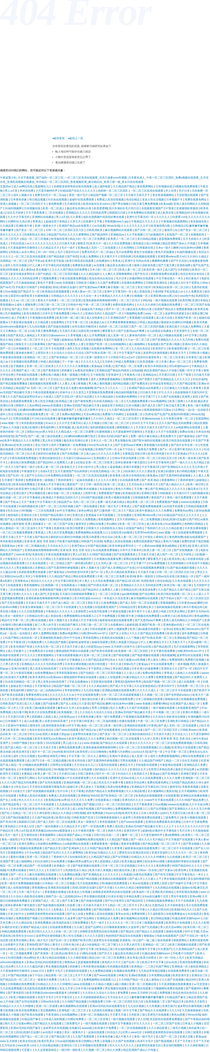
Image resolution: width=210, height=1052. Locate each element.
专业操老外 (106, 488)
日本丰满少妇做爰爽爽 (145, 668)
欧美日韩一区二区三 (196, 927)
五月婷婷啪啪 (176, 563)
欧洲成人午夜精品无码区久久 (61, 497)
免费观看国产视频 (109, 493)
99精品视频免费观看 (14, 931)
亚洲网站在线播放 (43, 216)
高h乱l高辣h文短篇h (65, 287)
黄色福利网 (47, 427)
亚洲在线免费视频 (190, 962)
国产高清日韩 (8, 821)
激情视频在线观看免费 (44, 383)
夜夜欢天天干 (178, 352)
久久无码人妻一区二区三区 (112, 563)
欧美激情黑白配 (161, 225)
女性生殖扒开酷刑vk (84, 326)
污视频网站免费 (134, 313)
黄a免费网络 (173, 834)
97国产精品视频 (97, 545)
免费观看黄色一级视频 (40, 480)
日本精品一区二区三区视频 (59, 883)
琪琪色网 (126, 256)
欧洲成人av (98, 322)
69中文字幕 (192, 931)
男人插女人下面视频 (93, 786)
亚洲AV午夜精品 (18, 725)
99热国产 (86, 541)
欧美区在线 (63, 817)
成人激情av (27, 269)
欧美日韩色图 (156, 453)
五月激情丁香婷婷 (13, 480)
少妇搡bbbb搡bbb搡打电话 (34, 409)
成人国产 (170, 269)
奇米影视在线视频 (32, 423)
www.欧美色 (23, 554)
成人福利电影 (102, 186)
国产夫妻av (166, 870)
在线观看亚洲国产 (152, 208)
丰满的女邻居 (10, 927)
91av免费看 (58, 861)
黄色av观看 (178, 1014)
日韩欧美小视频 (86, 282)
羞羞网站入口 (43, 186)
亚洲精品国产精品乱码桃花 (113, 370)
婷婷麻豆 (67, 370)
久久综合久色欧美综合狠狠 (169, 716)
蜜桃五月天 (160, 642)
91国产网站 (12, 637)
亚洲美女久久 (169, 668)
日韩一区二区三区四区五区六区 (65, 230)
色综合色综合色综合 (192, 273)
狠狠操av (150, 935)
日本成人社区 (26, 826)
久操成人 (49, 396)
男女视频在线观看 (175, 878)
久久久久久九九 (91, 361)
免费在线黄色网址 (196, 199)
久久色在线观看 (37, 563)
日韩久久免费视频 (85, 519)
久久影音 (190, 401)
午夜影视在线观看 (22, 322)
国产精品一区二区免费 (129, 366)
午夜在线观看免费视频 (73, 278)
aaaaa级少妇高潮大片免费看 (99, 1027)
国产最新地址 (187, 436)
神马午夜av (200, 738)
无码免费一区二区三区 (191, 685)
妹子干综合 (126, 449)
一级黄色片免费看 (146, 449)
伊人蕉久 (85, 580)
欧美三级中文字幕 (83, 949)
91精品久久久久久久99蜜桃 (148, 856)
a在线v (80, 462)
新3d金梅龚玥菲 (82, 558)
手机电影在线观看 (27, 374)
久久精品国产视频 (55, 642)
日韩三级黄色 (86, 773)
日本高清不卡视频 (197, 563)
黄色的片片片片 (112, 962)
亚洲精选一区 (180, 966)
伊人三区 (19, 707)
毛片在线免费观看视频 (51, 778)
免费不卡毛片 (55, 970)
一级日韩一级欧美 (70, 1049)
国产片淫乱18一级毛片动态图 (74, 396)
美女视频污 (43, 269)
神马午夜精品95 (193, 607)
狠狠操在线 (172, 699)
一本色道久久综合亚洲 (115, 598)
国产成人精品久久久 (173, 484)
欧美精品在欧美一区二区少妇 (171, 287)
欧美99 (131, 576)
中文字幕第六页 (47, 501)
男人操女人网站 (158, 659)
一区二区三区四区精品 (118, 804)
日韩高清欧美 (94, 230)
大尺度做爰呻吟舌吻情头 (23, 247)
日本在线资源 (19, 808)
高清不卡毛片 (46, 997)
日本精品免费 (132, 896)
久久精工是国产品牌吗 (88, 927)
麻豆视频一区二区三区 (122, 287)
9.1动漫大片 (18, 791)
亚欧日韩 (140, 453)
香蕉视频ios (7, 304)
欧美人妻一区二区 (130, 269)
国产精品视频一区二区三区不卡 (161, 843)
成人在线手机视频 (83, 808)
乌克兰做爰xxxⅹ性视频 (132, 659)
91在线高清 (194, 913)
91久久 (4, 808)
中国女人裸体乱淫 (156, 537)
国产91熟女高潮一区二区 (101, 352)
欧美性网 (184, 300)
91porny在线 (113, 813)
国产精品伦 (127, 931)
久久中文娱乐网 (199, 804)
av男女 (65, 799)
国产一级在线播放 (87, 506)
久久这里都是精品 (145, 685)
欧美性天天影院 (10, 773)
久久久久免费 (172, 778)
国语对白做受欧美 (21, 295)
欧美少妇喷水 (25, 445)
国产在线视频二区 (73, 453)
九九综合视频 (37, 326)
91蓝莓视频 (86, 449)
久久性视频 (153, 1006)
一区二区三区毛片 (129, 300)
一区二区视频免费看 (20, 953)
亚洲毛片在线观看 (158, 1014)
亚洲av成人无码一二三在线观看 (97, 247)
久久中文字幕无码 (19, 216)
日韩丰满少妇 (71, 944)
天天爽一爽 (141, 488)
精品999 (191, 979)
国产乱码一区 (16, 475)
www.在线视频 (65, 282)
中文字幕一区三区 (78, 322)
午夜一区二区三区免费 (97, 304)
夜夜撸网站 (168, 480)
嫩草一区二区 (130, 834)
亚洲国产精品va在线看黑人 (76, 225)
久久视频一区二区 (153, 694)
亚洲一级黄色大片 (46, 225)
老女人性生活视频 (153, 199)
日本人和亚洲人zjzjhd (154, 813)
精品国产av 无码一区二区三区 (34, 388)
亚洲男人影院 (190, 396)
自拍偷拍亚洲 (78, 856)
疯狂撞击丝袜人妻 (93, 699)
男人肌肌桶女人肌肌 (39, 716)
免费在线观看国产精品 (147, 541)
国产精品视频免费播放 (14, 383)
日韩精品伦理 (129, 589)
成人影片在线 (164, 317)
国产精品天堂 (53, 848)
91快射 (98, 541)
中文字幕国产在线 (130, 352)
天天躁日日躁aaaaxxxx (51, 335)
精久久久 (11, 1023)
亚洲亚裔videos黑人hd (172, 256)
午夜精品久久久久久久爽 (114, 295)
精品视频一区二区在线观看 (123, 738)
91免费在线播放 (17, 870)
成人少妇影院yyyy (91, 646)
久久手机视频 (135, 234)
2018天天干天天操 (143, 423)
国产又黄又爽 (166, 265)
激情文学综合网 (185, 769)
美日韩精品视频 (147, 238)
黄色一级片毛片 (79, 195)
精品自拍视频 (57, 957)
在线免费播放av (45, 672)
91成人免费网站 (90, 256)
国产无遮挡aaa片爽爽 (92, 287)
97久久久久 (166, 392)
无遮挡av (6, 186)
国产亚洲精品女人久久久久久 (173, 379)
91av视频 (10, 291)
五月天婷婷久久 (193, 238)
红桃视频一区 (140, 295)
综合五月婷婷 (15, 212)
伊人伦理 (171, 190)
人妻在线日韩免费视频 (22, 462)
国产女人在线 (119, 633)
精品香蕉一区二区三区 (141, 501)
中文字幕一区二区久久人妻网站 (88, 756)
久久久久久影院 (94, 935)
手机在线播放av (79, 681)
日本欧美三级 (137, 1014)
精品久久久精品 (62, 813)
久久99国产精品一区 (131, 979)
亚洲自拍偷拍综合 (50, 458)
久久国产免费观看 (108, 282)
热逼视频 (153, 344)
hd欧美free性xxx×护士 (95, 633)
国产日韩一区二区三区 (148, 230)
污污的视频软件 (155, 234)
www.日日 (38, 970)
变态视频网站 (48, 1010)
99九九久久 (7, 567)
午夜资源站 (53, 1014)
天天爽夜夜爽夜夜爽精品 (122, 322)
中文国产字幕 (201, 440)
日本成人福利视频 (54, 1019)
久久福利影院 (156, 913)
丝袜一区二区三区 (67, 931)
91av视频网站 (159, 401)
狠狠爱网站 (180, 940)
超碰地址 (66, 339)
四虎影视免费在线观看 (165, 273)
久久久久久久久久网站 (38, 558)
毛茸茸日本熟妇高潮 (161, 769)
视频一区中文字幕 (190, 370)
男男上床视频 (100, 707)
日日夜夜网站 (37, 344)
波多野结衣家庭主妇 (177, 313)
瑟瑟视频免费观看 (170, 238)
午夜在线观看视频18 (45, 392)
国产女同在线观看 (50, 782)
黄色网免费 (55, 203)
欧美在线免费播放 (24, 484)
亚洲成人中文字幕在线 (51, 484)
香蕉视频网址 (106, 519)
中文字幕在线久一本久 (170, 278)
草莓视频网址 (168, 602)
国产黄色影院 (51, 370)
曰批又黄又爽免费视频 (145, 203)
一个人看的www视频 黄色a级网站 (157, 545)
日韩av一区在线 (148, 870)
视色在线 (6, 484)
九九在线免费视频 (11, 988)
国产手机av (36, 260)
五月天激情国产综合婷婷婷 (71, 471)
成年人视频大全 (23, 195)
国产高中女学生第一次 (66, 309)
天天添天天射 (70, 646)
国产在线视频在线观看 (41, 791)
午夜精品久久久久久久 (145, 221)
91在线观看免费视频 (105, 550)
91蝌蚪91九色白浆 (19, 221)
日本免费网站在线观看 (142, 212)
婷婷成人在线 (16, 949)
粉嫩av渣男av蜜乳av (80, 861)
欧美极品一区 (185, 576)
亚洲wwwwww (150, 418)
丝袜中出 (65, 392)
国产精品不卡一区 (29, 291)
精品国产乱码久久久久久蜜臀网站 (69, 234)
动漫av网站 (25, 1023)
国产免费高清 (140, 383)
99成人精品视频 (149, 322)
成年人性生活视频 (16, 265)
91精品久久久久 (107, 852)
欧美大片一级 (98, 243)
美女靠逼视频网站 (163, 195)
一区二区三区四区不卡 (33, 203)
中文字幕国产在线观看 (180, 839)
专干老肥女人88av (197, 282)
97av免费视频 (157, 563)
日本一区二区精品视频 (19, 738)
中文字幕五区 (64, 997)
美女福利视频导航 (199, 878)
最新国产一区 (75, 484)
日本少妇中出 (86, 466)
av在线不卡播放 (52, 1032)
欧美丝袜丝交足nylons (97, 203)
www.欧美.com (26, 1045)
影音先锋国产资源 (21, 646)
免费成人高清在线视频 (110, 199)
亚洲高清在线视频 (112, 637)
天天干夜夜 (77, 791)
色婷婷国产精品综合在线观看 (124, 935)
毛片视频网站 (13, 313)
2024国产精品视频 (92, 497)
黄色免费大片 (168, 436)
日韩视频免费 (141, 497)
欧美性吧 (83, 751)
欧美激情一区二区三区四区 (132, 650)
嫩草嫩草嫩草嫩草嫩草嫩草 (75, 418)
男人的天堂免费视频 (61, 532)
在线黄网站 (58, 322)
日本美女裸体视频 (196, 528)
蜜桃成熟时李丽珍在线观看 (73, 650)
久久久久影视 (10, 699)
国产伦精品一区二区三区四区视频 (58, 273)
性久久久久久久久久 (31, 799)
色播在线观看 (127, 721)
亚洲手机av (78, 545)
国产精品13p (89, 729)
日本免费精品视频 (160, 975)
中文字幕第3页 (44, 449)
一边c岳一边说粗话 (197, 409)
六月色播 (183, 388)
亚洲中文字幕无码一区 (140, 216)
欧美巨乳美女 (130, 813)
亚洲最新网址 (16, 852)
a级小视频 (121, 984)
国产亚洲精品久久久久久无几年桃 (173, 339)
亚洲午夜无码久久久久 (188, 449)
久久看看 (76, 216)
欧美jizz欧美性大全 (68, 953)
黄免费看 (123, 992)
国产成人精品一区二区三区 (69, 602)
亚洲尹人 (19, 379)
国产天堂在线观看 (13, 602)
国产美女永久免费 (66, 388)
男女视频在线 (123, 440)
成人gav (91, 453)
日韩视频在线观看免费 (120, 699)
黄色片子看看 (46, 282)
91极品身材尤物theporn (186, 918)
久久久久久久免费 (82, 799)
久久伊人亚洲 (150, 738)
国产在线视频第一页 (186, 550)
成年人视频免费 (27, 304)
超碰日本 (73, 786)
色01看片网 (20, 712)
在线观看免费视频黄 (190, 532)
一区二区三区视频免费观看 (17, 532)
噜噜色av (70, 962)
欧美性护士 (160, 348)
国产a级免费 (51, 703)
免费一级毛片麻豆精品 (144, 436)
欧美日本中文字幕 (153, 962)
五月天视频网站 (188, 791)
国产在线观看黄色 (125, 554)
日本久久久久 (145, 865)
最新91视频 (17, 856)
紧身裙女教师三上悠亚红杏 (33, 352)
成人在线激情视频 (19, 887)
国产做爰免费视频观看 (148, 506)
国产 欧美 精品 (150, 480)
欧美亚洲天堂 (21, 751)
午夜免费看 (66, 878)
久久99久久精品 (197, 256)
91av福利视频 (65, 1041)
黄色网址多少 (146, 607)
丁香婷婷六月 (153, 528)
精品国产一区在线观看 (38, 865)
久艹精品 (129, 510)
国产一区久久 (19, 874)
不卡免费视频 (107, 615)
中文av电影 (33, 852)
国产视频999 (194, 988)
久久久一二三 (118, 388)
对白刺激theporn (179, 366)
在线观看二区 (135, 414)
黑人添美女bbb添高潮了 (45, 668)
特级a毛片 (130, 664)
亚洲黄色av (22, 580)
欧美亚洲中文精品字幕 (30, 488)
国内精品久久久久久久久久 (111, 769)
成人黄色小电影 (157, 611)
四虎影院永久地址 (35, 234)
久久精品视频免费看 (79, 909)
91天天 (171, 453)
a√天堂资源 (201, 984)
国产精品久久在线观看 (114, 742)
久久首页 (79, 392)
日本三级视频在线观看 (60, 488)
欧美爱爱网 (100, 208)
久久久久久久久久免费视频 (73, 366)
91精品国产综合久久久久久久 (78, 190)
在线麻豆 (74, 1027)
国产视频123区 (92, 804)
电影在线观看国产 (63, 409)
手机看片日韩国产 (26, 287)
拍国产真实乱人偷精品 (22, 335)
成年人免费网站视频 (45, 633)
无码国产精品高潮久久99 (55, 515)
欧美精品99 (185, 615)
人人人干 (169, 826)
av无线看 (99, 225)
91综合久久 (125, 773)
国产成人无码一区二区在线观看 (31, 309)
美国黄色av (9, 545)
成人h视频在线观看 (171, 335)
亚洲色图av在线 (173, 624)
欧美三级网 (176, 401)
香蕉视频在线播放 (55, 891)
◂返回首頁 (58, 138)
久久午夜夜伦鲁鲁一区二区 (177, 418)
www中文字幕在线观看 (160, 799)
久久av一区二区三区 (23, 300)
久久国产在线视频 (169, 396)
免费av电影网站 (72, 414)
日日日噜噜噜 (98, 751)
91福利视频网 (13, 208)
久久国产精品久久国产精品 (175, 589)
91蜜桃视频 (42, 295)
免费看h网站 (160, 703)
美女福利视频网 (125, 949)
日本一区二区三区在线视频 (119, 865)
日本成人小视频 (192, 1023)
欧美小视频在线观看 (118, 497)
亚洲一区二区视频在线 (143, 984)
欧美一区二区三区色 (132, 523)
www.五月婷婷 (113, 646)
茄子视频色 (17, 366)
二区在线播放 (55, 212)
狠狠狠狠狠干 (144, 887)
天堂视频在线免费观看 (100, 392)
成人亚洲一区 (116, 335)
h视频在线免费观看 (186, 186)
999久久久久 (37, 870)
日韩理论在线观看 (61, 764)
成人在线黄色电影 (193, 558)
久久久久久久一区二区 (184, 852)
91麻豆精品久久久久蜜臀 (138, 677)
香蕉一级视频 (70, 374)
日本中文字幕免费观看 (56, 313)
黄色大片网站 (123, 488)
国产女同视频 (159, 808)
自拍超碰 (136, 370)
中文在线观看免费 (162, 664)
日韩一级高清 (94, 484)
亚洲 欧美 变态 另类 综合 (75, 550)
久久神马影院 (42, 813)
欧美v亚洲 (173, 633)
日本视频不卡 (174, 199)
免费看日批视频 (195, 659)
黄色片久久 (44, 909)
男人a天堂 (11, 190)
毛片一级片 (68, 247)
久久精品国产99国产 (151, 760)
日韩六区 (99, 834)
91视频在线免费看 (169, 304)
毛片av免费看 (124, 252)
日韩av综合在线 (166, 576)
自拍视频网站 (118, 344)
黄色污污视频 (171, 541)
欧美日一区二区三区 (195, 856)
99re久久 (78, 313)
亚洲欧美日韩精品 (178, 721)
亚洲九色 (78, 515)
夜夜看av (153, 475)
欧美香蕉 (116, 475)
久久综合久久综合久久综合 (68, 352)
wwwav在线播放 (52, 405)
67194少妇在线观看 (44, 418)
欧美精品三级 (64, 401)
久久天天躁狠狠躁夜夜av (90, 997)
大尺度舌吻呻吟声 (47, 190)
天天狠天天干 (110, 256)
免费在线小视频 (50, 374)
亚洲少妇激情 (30, 427)
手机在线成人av (20, 243)
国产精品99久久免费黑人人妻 (66, 344)
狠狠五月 (83, 243)
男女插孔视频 (121, 668)
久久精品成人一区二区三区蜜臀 (75, 431)
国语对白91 (72, 252)
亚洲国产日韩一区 (106, 449)
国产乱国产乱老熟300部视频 (172, 414)
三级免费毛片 (171, 817)
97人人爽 (35, 265)
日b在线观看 (53, 742)
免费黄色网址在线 (37, 694)
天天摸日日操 (67, 773)
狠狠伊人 (22, 405)
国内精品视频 (121, 383)
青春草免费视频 (131, 843)
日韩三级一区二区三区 (52, 304)
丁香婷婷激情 (63, 480)
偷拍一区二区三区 (92, 725)
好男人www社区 (132, 1032)
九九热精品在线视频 (69, 804)
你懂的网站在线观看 (141, 278)
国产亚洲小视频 (171, 344)
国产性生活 (141, 273)
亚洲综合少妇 (29, 515)
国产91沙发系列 (115, 900)
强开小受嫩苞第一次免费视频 (69, 445)
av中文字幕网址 (67, 510)
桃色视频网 (86, 388)
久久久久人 (163, 216)
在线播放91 (103, 260)
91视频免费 (35, 642)
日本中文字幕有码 (158, 462)
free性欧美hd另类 (78, 572)
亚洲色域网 (184, 265)
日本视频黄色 (21, 348)
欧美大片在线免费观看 (43, 712)
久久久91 (174, 1010)
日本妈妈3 (184, 269)
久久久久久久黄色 (109, 453)
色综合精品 (133, 199)
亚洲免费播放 (43, 922)
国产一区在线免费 (93, 826)
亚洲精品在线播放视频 (194, 795)
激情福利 (13, 515)
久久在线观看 (99, 778)
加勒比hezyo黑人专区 (40, 431)
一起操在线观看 (84, 480)
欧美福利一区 (142, 891)
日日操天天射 (67, 243)
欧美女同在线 (77, 760)
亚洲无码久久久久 (133, 799)
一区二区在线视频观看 (133, 1027)
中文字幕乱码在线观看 (57, 265)
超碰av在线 (189, 887)
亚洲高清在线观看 (59, 887)
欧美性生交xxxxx (23, 935)
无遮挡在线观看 (113, 339)
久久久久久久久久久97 (135, 225)
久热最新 (126, 874)
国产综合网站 (147, 593)
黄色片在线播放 (144, 252)
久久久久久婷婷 (147, 304)
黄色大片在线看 (48, 300)
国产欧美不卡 (202, 690)
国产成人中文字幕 (121, 685)
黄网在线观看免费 (134, 558)
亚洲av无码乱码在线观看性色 (44, 962)
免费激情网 (176, 659)
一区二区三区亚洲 (70, 300)
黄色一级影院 (145, 576)
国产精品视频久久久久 (107, 909)
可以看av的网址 (60, 949)
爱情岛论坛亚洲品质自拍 (134, 852)
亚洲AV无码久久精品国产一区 (103, 313)
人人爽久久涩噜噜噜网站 (117, 273)
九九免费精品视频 (70, 874)
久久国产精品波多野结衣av (24, 396)
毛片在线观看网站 (185, 646)
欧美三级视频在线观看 (183, 944)
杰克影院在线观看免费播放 (41, 988)
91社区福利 (200, 379)
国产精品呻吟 (100, 234)
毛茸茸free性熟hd (145, 532)
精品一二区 (173, 760)
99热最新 (45, 287)
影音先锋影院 (32, 313)
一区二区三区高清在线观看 (147, 190)
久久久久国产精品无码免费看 (70, 269)
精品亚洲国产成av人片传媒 (179, 243)
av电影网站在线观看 (188, 427)
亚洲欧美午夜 (24, 225)
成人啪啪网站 (137, 344)
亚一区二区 (122, 348)
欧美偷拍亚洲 (59, 238)
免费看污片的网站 (113, 414)
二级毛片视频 (178, 1027)
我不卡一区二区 (116, 309)
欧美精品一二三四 (142, 966)
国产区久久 (101, 388)
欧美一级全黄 (188, 458)
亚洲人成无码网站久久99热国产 (183, 620)
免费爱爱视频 (164, 677)
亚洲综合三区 (200, 975)
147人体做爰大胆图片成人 (40, 659)
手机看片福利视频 (68, 541)
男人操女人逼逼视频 (109, 466)
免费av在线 (186, 431)
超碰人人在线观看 (188, 672)
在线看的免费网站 (132, 282)
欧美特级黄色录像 (54, 725)
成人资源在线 (142, 291)
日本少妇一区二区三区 (104, 269)
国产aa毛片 (7, 287)
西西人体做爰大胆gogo (124, 642)
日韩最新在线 (145, 247)
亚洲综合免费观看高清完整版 (163, 821)
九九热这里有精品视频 (152, 970)
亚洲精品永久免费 (195, 764)
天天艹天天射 (24, 537)
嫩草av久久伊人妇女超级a (74, 707)
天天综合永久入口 (58, 545)
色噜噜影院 (198, 234)
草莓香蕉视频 (190, 786)
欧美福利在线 (61, 922)
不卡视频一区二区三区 (167, 712)
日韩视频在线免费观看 (22, 984)
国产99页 (72, 256)
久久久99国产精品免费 (190, 799)
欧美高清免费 (148, 589)
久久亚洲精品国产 (116, 317)
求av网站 (112, 523)
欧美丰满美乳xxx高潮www (46, 677)
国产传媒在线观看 (59, 326)
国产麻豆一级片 (26, 466)
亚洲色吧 (81, 611)
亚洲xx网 (194, 896)
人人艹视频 (53, 339)
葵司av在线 (144, 646)
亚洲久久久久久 (23, 593)
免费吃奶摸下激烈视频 (195, 541)
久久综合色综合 (141, 348)
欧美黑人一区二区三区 (122, 238)
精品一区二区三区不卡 (30, 339)
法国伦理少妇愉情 (89, 330)
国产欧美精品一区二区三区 (68, 357)
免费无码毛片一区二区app (51, 195)
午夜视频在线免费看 (42, 317)
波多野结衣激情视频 (156, 352)
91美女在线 (115, 896)
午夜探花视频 (118, 611)
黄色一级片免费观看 (179, 497)
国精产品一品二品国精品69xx (44, 690)
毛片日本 (184, 190)
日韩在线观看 (98, 629)
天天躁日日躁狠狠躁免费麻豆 (77, 593)
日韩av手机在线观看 (125, 458)
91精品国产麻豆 (69, 624)
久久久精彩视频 (78, 957)
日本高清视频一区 (148, 361)
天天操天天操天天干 (138, 195)
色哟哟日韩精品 (194, 523)
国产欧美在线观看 (102, 650)
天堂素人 (151, 431)
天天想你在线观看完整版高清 (47, 786)
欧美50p (91, 852)
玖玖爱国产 (164, 949)
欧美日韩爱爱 (75, 528)
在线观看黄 (15, 585)
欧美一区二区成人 (54, 208)
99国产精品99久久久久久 (187, 865)
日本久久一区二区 (102, 440)
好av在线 (172, 962)
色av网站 (34, 405)
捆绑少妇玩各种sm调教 (187, 247)
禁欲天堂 (93, 602)
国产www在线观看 (67, 729)
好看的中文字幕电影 (165, 830)
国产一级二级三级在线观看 (45, 436)
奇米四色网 (27, 190)
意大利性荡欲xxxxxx (87, 598)
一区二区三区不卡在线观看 (49, 348)
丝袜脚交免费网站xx (50, 843)
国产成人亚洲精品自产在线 (119, 567)
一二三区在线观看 (44, 510)
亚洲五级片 (173, 326)
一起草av (166, 629)
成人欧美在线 (166, 212)
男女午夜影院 (179, 896)
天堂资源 (52, 593)
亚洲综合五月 (138, 769)
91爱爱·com (179, 216)
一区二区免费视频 (149, 519)
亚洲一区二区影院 (38, 856)
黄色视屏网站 (145, 186)
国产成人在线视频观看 (18, 519)
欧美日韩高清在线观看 (80, 260)
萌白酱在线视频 (23, 624)
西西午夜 (91, 493)
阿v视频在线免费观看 (114, 883)
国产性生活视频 (165, 874)
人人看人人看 (68, 383)
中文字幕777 (148, 396)
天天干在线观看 (168, 431)
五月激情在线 (72, 203)
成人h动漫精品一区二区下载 (99, 944)
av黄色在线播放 (85, 370)
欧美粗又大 (68, 466)
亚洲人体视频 (8, 203)
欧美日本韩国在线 (156, 366)
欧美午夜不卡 (137, 611)
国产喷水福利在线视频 (147, 440)
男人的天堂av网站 (171, 927)
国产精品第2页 (162, 646)
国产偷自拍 (42, 537)
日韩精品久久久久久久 (65, 295)
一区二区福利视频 (106, 721)
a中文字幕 (191, 335)
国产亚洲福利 (170, 773)
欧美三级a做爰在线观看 (145, 629)
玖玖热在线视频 (58, 199)
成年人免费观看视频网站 (106, 379)
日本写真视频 (105, 515)
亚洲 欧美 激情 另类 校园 (39, 541)
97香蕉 (170, 208)
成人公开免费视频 (95, 335)
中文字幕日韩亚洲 (66, 580)
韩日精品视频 (37, 199)
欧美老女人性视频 (79, 891)
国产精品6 (97, 703)
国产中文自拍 (179, 260)
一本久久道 (115, 664)
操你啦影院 (7, 436)
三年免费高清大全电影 (40, 650)
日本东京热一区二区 (47, 646)
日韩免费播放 (80, 922)
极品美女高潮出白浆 (79, 208)
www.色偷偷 (143, 703)
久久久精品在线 (23, 922)
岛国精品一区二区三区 (14, 260)
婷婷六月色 (115, 830)
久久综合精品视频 (48, 1045)
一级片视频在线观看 (165, 300)
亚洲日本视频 (131, 466)
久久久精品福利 (91, 273)
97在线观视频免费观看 (151, 567)
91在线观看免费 (34, 414)
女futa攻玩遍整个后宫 (155, 896)
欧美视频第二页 (68, 712)
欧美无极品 (128, 861)
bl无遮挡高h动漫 (59, 629)
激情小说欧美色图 (145, 265)
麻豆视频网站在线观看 (119, 230)
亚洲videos (8, 445)
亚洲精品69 (183, 212)
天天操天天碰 (146, 554)
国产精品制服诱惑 (19, 817)
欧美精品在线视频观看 (56, 291)
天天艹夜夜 (185, 374)
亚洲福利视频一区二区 (77, 782)
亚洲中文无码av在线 (137, 260)
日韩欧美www (189, 729)
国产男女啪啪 (121, 203)
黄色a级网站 (201, 615)
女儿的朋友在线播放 (159, 330)
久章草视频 (75, 335)
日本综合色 (202, 431)
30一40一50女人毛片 (51, 252)
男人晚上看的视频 (99, 383)
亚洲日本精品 (200, 300)
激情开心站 (171, 230)
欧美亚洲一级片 (153, 269)
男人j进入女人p (72, 742)
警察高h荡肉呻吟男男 (128, 681)
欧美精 (175, 909)
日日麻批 (170, 388)
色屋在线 (60, 528)
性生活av (14, 510)
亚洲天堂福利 (160, 852)
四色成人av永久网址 (23, 252)
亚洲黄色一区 (128, 940)
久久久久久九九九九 (45, 243)
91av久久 (5, 418)
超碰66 (72, 642)
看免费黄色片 (71, 699)
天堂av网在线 (92, 414)
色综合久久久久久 (42, 580)
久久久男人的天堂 (129, 944)
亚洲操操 (7, 379)
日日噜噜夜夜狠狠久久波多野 (113, 817)
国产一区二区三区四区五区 (193, 598)
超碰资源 (131, 624)
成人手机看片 (19, 317)
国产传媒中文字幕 (181, 883)
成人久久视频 (91, 423)
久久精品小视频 (103, 984)
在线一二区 (113, 834)
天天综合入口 (56, 379)
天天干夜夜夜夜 (36, 212)
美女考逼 (133, 957)
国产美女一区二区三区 (30, 230)
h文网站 (179, 409)
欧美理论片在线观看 (184, 747)
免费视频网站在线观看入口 (92, 532)
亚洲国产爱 (7, 861)
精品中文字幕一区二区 (16, 620)
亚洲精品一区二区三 (37, 357)
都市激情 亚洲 (22, 523)
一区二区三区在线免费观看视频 (173, 742)
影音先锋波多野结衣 (23, 273)
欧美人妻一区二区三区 (129, 537)
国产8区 (194, 519)
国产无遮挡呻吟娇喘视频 (175, 475)
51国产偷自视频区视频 (181, 567)
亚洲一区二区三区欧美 (40, 366)
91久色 (31, 453)
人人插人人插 (79, 629)
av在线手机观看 (174, 506)
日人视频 (164, 747)
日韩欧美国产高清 (11, 703)
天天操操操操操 (26, 282)
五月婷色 (108, 361)
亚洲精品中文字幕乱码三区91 (149, 786)
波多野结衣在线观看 (189, 655)
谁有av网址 (85, 510)
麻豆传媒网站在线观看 (145, 598)
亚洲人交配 (186, 1036)
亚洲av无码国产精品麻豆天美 (82, 405)
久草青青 (196, 388)
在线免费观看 (48, 878)
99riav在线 (113, 225)
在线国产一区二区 (178, 234)
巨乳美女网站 (177, 611)
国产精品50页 (135, 900)
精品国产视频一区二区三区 (107, 195)
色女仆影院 (36, 742)
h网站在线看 (97, 523)
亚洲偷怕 (83, 795)
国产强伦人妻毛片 (50, 944)
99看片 (84, 374)
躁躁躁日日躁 (117, 212)
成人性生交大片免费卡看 (108, 782)
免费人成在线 (115, 826)
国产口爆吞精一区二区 (108, 510)
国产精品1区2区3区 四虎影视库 (135, 580)
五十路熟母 (97, 374)
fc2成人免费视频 (160, 992)
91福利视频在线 (187, 252)
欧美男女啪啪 (19, 940)
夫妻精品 (127, 453)
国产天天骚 (106, 887)
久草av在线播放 (140, 883)
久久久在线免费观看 (31, 611)
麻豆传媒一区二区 (59, 493)
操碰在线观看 (100, 642)
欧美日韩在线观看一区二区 (174, 593)
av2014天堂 (140, 751)
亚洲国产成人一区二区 (27, 370)
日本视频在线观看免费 (108, 558)
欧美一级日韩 (196, 484)
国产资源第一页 (45, 953)
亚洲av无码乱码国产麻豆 (113, 436)
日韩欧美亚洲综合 (156, 282)
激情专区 (81, 523)
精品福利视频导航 (127, 392)
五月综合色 (136, 484)
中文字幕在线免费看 (163, 650)
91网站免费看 (76, 1019)
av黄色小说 (169, 615)
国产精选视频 (121, 655)
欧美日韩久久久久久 (41, 931)
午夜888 (157, 291)
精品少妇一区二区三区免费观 (88, 238)
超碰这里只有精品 (57, 221)
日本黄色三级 (194, 357)
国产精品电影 (57, 256)
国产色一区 (156, 751)
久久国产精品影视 (185, 383)
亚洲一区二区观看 (47, 1006)
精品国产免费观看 (77, 379)
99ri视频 (26, 510)
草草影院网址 (91, 637)
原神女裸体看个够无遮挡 (130, 462)
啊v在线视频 (39, 620)
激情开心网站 (27, 778)
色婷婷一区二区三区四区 (113, 190)
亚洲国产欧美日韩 (80, 940)
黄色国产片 (158, 497)
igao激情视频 (130, 593)
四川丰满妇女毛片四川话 (124, 208)
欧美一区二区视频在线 (32, 545)
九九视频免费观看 (137, 401)
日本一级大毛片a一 (31, 891)
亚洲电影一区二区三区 (196, 778)
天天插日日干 (182, 493)
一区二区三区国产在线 (196, 304)
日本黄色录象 (19, 199)
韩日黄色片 (193, 278)
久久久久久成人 (147, 690)
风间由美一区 (29, 637)
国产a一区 (166, 449)
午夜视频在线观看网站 (175, 221)
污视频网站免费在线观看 (89, 839)
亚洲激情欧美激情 (187, 208)
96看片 (122, 975)
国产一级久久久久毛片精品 (188, 462)
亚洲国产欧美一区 (186, 317)
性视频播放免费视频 (193, 699)
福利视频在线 (200, 493)
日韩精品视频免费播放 (160, 900)
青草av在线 (122, 913)
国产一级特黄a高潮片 (80, 563)
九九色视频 (86, 607)
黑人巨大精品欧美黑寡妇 (120, 572)
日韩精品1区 (180, 225)
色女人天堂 (66, 988)
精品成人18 (177, 282)
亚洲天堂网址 (27, 843)
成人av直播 (31, 721)
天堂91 (6, 309)
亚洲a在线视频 (137, 975)
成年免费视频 (190, 633)
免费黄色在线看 (82, 265)
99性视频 (79, 813)
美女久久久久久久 (11, 234)
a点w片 (131, 357)
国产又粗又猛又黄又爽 (172, 405)
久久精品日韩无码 (158, 909)
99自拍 (147, 300)
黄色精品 (139, 243)
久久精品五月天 (50, 247)
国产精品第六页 (61, 1036)
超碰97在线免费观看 (82, 199)
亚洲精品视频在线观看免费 (119, 690)
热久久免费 (117, 707)
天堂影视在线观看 (187, 195)
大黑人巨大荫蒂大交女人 (91, 409)
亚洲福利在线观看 (61, 519)
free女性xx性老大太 (101, 445)
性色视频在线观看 (144, 256)
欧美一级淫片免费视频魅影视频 (21, 883)
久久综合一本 (89, 295)
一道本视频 (181, 664)
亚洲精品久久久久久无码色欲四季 (87, 212)
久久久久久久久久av (62, 694)
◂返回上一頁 (75, 138)
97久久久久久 (142, 1023)
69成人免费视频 (125, 361)
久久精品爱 (7, 225)
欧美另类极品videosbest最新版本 (40, 699)
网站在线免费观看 (84, 576)
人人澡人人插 (132, 672)
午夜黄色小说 (132, 374)
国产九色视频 (150, 927)
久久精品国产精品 (124, 186)
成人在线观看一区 (189, 681)
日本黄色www (187, 602)
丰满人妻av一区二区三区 (87, 291)
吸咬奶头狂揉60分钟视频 (176, 322)
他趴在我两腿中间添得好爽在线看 (104, 216)
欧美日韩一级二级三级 (71, 317)
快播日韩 (10, 409)
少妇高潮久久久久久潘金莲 (139, 471)
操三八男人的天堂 (46, 624)
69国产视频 (20, 742)
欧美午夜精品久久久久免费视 (22, 440)
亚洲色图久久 (102, 458)
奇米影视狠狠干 (109, 821)
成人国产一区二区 (168, 554)
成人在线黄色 (95, 317)
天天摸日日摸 (167, 374)
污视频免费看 (49, 278)
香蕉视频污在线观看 (142, 317)
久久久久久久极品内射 (30, 966)
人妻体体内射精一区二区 (141, 335)
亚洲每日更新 (149, 493)
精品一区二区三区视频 (35, 238)
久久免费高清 (194, 291)
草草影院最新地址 (67, 672)
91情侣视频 (15, 957)
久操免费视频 (109, 602)
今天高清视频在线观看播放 (175, 984)
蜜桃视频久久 (125, 427)
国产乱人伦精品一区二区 (17, 813)
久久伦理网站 (126, 247)
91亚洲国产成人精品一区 (185, 703)
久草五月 (76, 221)
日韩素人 (108, 366)
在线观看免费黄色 (179, 970)
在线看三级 (74, 905)
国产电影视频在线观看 (146, 655)
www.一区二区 (154, 313)
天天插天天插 (68, 330)
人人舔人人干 (201, 593)
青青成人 (38, 221)
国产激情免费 (83, 401)
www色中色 (187, 295)
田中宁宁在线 (72, 637)
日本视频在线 (164, 186)
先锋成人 (78, 493)
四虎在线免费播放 (118, 786)
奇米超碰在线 (198, 221)
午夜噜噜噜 (40, 576)
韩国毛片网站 (58, 756)
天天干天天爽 (83, 975)
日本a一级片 (164, 247)
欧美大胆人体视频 (100, 870)
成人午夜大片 (123, 1036)
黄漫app (96, 366)
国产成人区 (149, 405)
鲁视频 (82, 383)
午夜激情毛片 (30, 471)
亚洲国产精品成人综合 (34, 927)
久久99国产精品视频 (99, 554)
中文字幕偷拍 (32, 497)
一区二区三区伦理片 (127, 418)
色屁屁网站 (202, 418)
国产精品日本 (176, 1001)
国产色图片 (146, 379)
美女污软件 (144, 287)
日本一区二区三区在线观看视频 (120, 694)
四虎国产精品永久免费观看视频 (173, 309)
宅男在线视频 (21, 418)
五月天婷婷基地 (174, 905)
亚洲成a (182, 453)
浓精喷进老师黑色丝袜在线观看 (73, 186)
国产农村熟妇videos (178, 694)
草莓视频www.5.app (117, 221)
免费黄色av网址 (184, 510)
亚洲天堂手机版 (55, 260)
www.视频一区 (11, 423)
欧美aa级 (166, 203)
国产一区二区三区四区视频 (148, 326)
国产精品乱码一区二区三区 (17, 979)
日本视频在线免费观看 (25, 361)
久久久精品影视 (173, 528)
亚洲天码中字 (166, 685)
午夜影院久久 (13, 558)
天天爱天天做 (118, 1014)
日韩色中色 (74, 304)
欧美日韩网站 (84, 1041)
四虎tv (149, 414)
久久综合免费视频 (120, 243)
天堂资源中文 (182, 330)
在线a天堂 (46, 471)
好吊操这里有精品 (161, 383)
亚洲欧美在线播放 (86, 488)
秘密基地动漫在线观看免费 (116, 620)
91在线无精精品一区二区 (108, 401)
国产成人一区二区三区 (35, 1036)
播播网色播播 (160, 260)
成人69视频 (153, 243)
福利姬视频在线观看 (102, 427)
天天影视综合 (43, 685)
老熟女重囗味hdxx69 (186, 629)
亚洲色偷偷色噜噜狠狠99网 (100, 300)
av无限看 (100, 265)
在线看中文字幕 (93, 221)
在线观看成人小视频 (74, 585)
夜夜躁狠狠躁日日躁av (158, 409)
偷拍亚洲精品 (198, 966)
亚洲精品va (117, 234)
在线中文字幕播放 (69, 659)
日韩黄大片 (151, 484)
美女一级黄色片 (15, 615)
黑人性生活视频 (45, 401)
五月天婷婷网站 (127, 519)
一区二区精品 (57, 563)
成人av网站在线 (23, 186)
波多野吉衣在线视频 (105, 940)
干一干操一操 (70, 361)
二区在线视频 (16, 589)
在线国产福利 (134, 528)
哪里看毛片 (109, 330)
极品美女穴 (194, 488)
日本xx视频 (133, 405)
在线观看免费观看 (21, 401)
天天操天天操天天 (147, 427)
